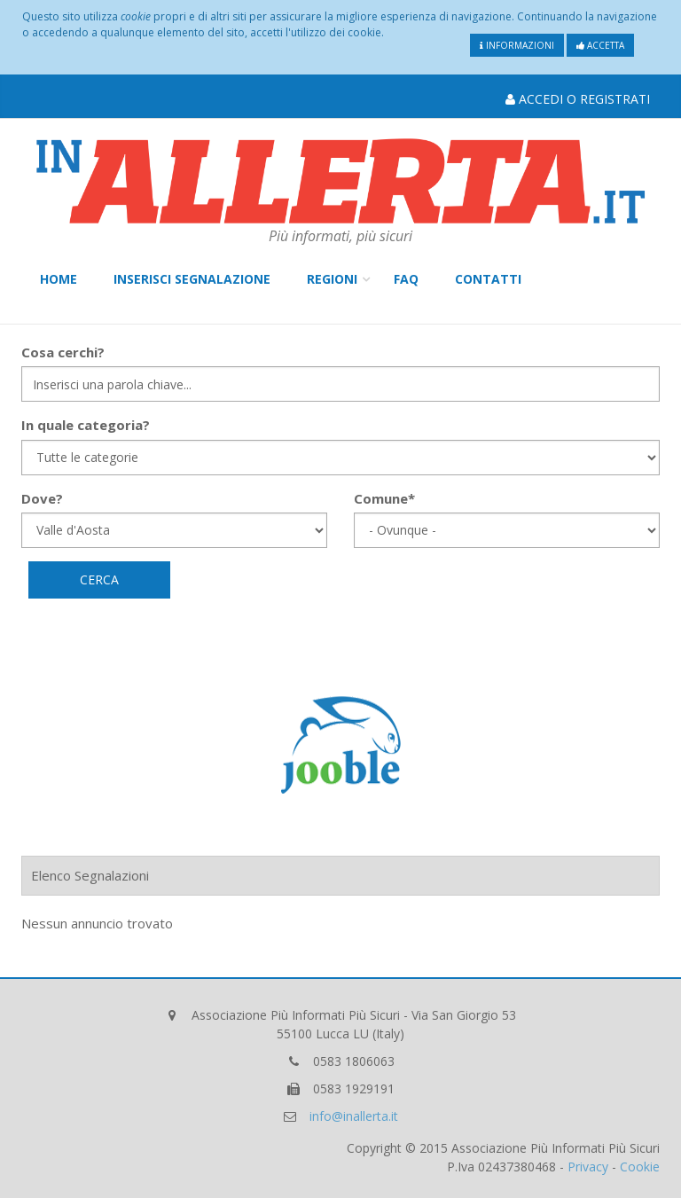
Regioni (332, 278)
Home (58, 278)
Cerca (99, 579)
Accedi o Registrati (577, 98)
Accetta (600, 45)
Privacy (588, 1166)
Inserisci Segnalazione (192, 278)
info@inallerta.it (353, 1116)
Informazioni (517, 45)
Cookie (640, 1166)
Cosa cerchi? (63, 352)
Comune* (384, 498)
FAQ (406, 278)
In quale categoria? (85, 425)
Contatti (488, 278)
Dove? (42, 498)
